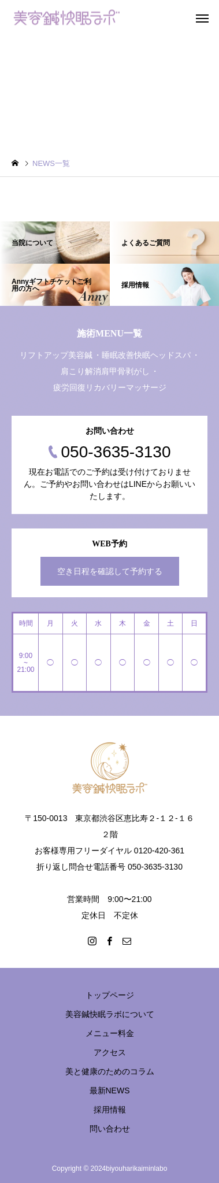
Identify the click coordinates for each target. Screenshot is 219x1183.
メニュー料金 (110, 1033)
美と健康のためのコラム (109, 1071)
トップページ (110, 995)
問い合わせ (110, 1128)
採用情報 (110, 1109)
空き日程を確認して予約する (109, 571)
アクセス (110, 1052)
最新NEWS (110, 1090)
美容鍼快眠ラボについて (109, 1014)
